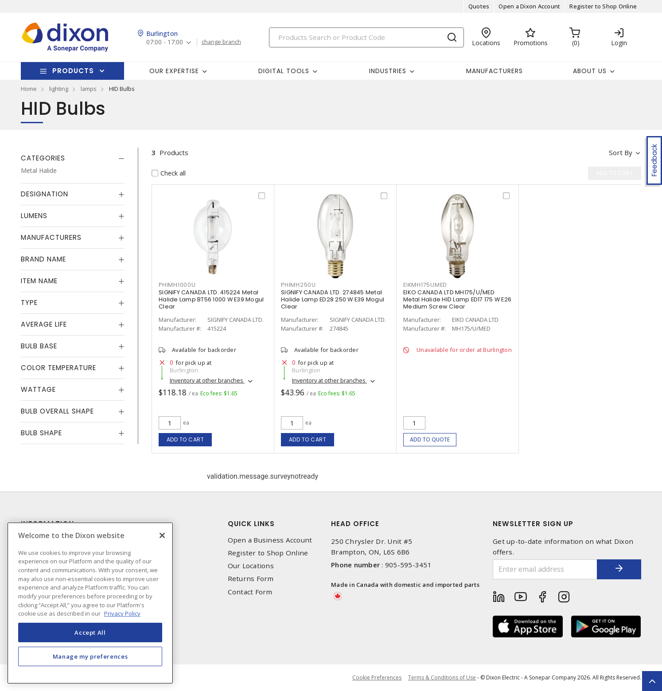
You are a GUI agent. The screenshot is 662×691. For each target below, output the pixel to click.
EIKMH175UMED (425, 285)
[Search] (366, 37)
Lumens (34, 215)
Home (29, 89)
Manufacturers (494, 70)
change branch (221, 42)
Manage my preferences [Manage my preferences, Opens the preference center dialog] (90, 656)
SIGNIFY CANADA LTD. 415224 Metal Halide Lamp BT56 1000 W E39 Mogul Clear (211, 299)
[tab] (73, 158)
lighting (58, 89)
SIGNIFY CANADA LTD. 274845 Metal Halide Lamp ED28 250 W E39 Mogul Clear (332, 299)
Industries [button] (387, 70)
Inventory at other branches (207, 380)
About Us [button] (590, 70)
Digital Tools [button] (283, 70)
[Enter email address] (545, 569)
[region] (90, 603)
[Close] (162, 535)
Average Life (44, 324)
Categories (43, 158)
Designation (44, 194)
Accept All (90, 632)
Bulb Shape (41, 432)
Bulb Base (39, 346)
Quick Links (251, 523)
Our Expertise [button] (174, 70)
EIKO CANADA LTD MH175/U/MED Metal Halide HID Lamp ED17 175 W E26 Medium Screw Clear (457, 299)
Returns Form (251, 578)
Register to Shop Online (603, 6)
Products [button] (73, 70)
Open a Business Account (270, 540)
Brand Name (43, 259)
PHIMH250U (298, 285)
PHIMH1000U (177, 285)
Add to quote (430, 439)
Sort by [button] (620, 152)
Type (29, 302)
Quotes (479, 6)
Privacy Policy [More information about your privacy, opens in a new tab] (122, 613)
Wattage (38, 389)
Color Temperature (58, 367)
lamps (89, 89)
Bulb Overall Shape (57, 411)
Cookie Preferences (376, 677)
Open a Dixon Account (529, 6)
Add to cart (185, 439)
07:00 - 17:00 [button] (164, 42)
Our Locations (251, 566)
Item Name (39, 280)
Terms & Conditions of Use (442, 677)
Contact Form (250, 592)
